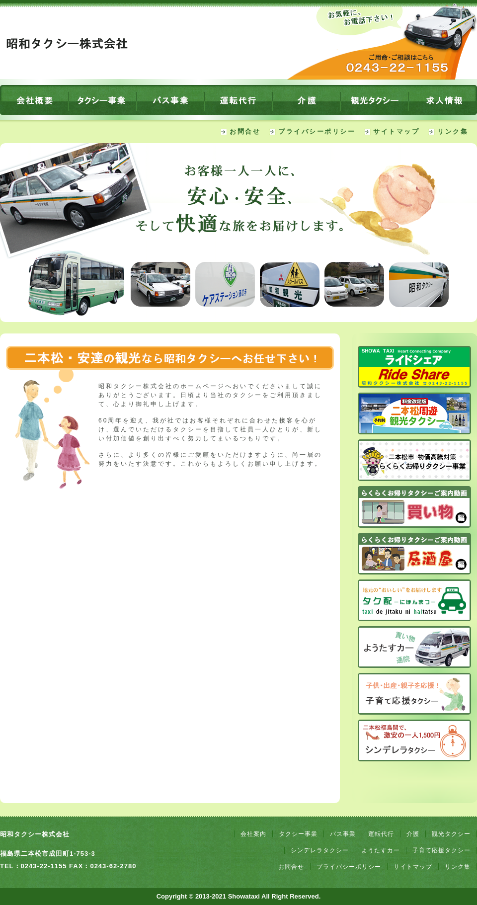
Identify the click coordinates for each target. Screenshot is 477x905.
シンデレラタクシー (320, 850)
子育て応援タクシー (441, 850)
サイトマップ (396, 131)
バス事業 (343, 833)
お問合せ (245, 131)
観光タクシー (451, 833)
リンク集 (452, 131)
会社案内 (253, 833)
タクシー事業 (298, 833)
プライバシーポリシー (316, 131)
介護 (412, 833)
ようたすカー (380, 850)
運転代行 (381, 833)
